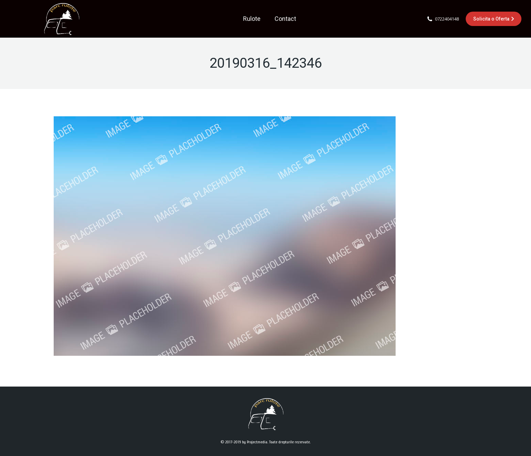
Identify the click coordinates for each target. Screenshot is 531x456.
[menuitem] (251, 19)
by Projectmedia (254, 442)
